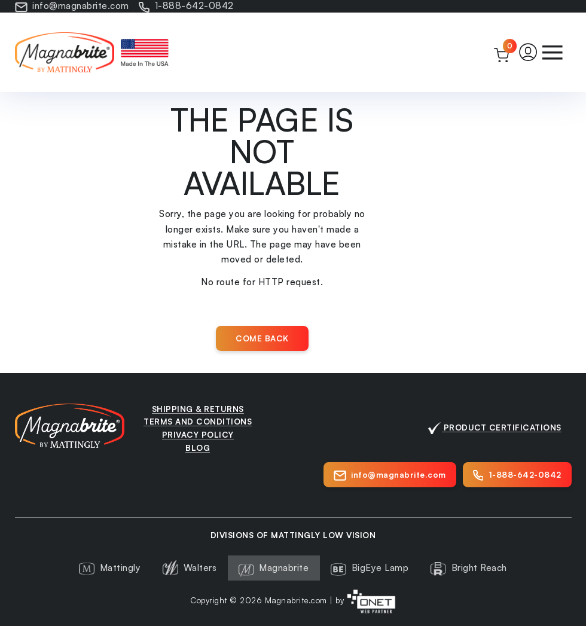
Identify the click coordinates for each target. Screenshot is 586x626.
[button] (528, 52)
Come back (262, 338)
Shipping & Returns (198, 409)
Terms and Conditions (198, 421)
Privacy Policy (198, 434)
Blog (197, 447)
